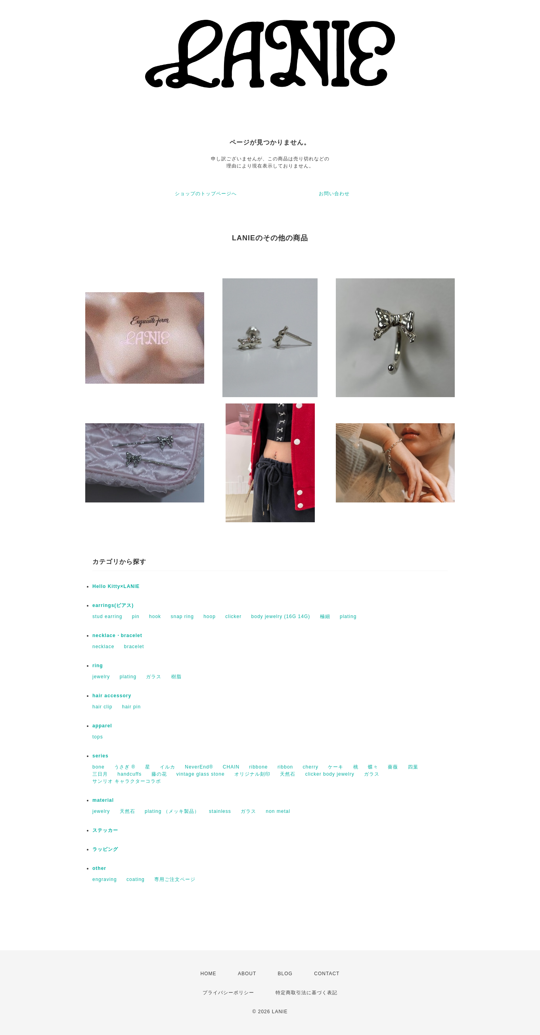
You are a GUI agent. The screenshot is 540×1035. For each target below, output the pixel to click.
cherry (310, 767)
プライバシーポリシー (228, 992)
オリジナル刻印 (252, 774)
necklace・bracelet (117, 635)
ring (97, 665)
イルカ (167, 767)
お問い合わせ (334, 193)
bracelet (134, 646)
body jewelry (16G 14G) (280, 616)
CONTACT (326, 973)
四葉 (413, 767)
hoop (209, 616)
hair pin (131, 707)
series (100, 756)
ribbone (258, 767)
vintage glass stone (200, 774)
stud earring (107, 616)
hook (155, 616)
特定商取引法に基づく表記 (306, 992)
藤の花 (159, 774)
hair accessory (111, 695)
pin (136, 616)
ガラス (153, 676)
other (99, 868)
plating (348, 616)
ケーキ (335, 767)
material (103, 800)
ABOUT (247, 973)
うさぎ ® (124, 767)
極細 (325, 616)
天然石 (287, 774)
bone (98, 767)
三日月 (100, 774)
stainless (220, 811)
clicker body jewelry (329, 774)
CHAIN (231, 767)
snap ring (181, 616)
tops (97, 737)
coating (135, 879)
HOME (208, 973)
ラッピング (105, 849)
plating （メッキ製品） (172, 811)
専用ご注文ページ (174, 879)
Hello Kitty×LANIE (116, 586)
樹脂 (176, 676)
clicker (233, 616)
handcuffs (129, 774)
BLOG (285, 973)
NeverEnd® (199, 767)
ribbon (285, 767)
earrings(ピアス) (113, 605)
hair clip (102, 707)
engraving (104, 879)
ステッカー (105, 830)
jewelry (101, 676)
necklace (103, 646)
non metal (278, 811)
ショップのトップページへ (206, 193)
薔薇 (393, 767)
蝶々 (373, 767)
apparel (102, 726)
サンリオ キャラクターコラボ (126, 781)
